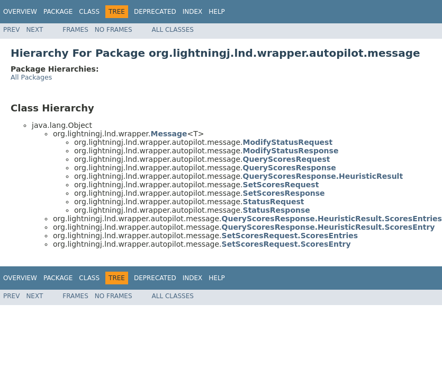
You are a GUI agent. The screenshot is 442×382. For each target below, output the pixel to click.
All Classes (173, 29)
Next (34, 29)
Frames (75, 29)
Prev (11, 29)
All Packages (31, 77)
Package (58, 11)
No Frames (113, 29)
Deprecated (155, 11)
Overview (20, 11)
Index (193, 11)
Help (217, 11)
